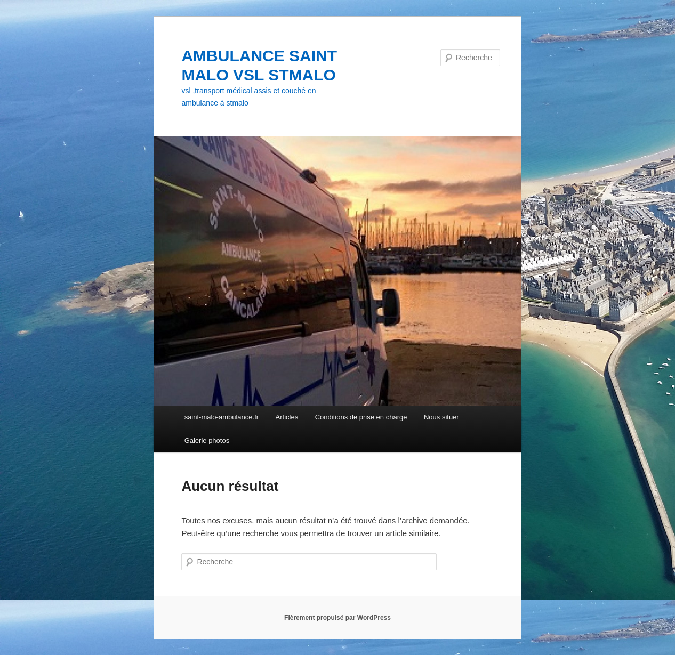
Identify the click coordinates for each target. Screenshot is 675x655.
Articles (287, 417)
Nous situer (441, 417)
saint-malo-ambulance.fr (221, 417)
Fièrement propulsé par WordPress (337, 617)
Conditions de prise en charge (361, 417)
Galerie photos (207, 440)
